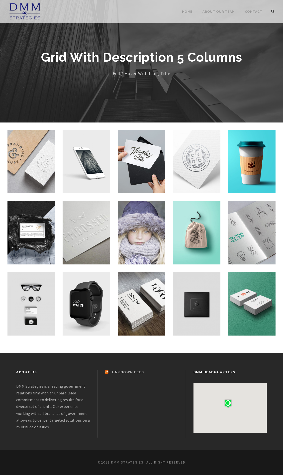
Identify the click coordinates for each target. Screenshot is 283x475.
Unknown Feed (128, 372)
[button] (228, 403)
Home (187, 11)
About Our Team (218, 11)
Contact (254, 11)
